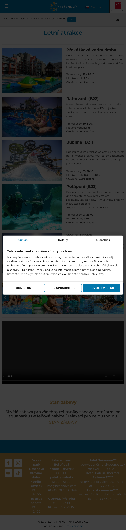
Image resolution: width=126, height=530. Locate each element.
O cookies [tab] (103, 239)
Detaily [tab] (63, 239)
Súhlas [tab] (23, 239)
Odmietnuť (24, 287)
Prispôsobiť (63, 287)
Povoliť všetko (101, 287)
